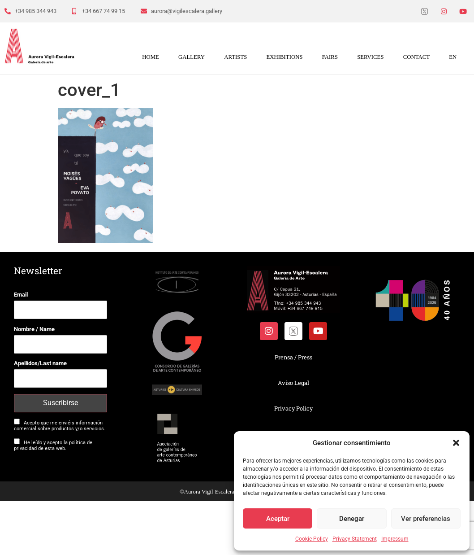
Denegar (351, 519)
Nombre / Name (34, 329)
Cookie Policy (311, 539)
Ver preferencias (425, 519)
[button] (456, 442)
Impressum (395, 539)
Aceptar (277, 519)
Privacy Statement (354, 539)
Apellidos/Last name (40, 363)
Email (21, 294)
